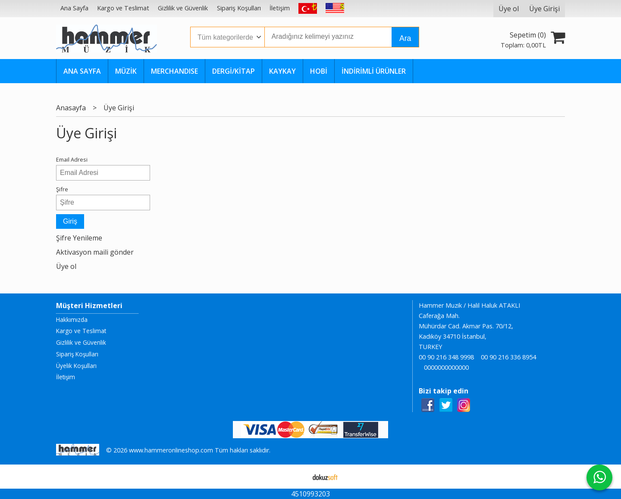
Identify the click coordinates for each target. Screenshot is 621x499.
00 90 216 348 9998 (446, 357)
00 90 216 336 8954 (508, 357)
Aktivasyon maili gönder (95, 252)
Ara (405, 38)
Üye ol (66, 266)
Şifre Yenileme (79, 238)
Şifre (62, 189)
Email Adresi (72, 159)
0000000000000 (446, 367)
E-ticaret (296, 476)
